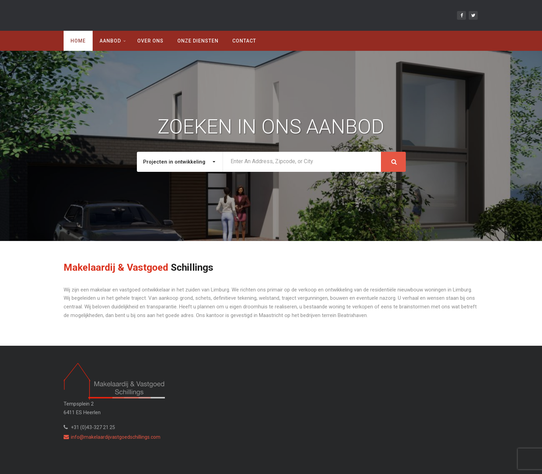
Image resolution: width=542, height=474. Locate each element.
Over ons (150, 41)
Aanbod (110, 41)
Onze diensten (197, 41)
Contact (244, 41)
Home (78, 41)
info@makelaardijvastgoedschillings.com (112, 437)
